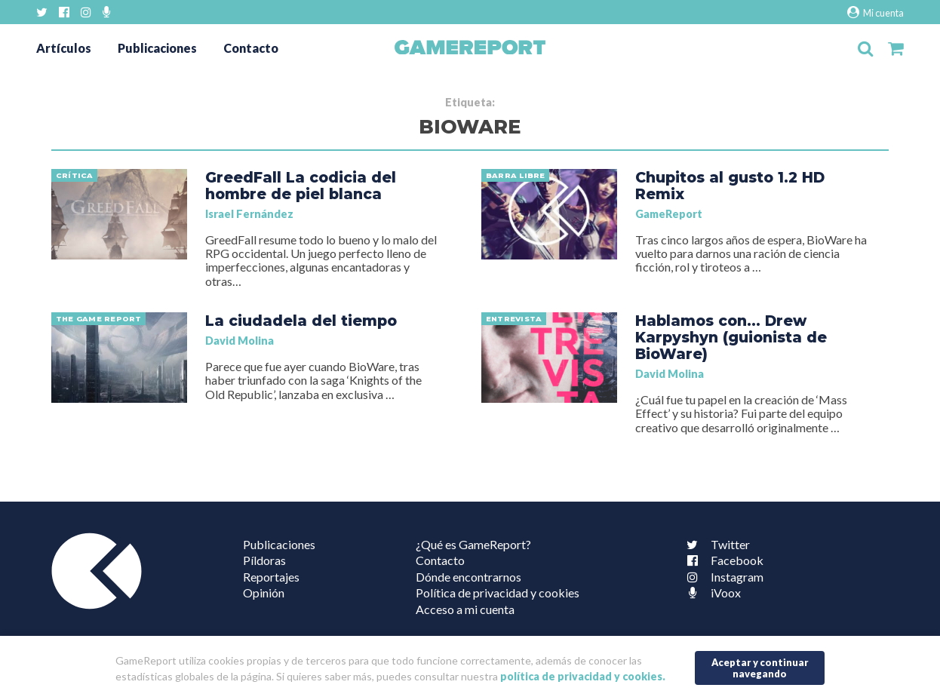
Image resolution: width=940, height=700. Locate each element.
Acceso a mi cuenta (465, 609)
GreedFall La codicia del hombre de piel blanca (300, 185)
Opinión (263, 592)
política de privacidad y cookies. (582, 676)
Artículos (63, 48)
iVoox (710, 592)
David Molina (239, 340)
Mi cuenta (875, 12)
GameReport (668, 213)
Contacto (250, 48)
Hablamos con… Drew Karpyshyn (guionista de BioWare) (731, 337)
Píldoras (264, 560)
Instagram (721, 577)
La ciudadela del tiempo (301, 321)
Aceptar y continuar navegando (760, 668)
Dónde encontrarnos (468, 577)
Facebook (721, 560)
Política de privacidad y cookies (497, 592)
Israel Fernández (249, 213)
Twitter (715, 544)
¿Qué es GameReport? (473, 544)
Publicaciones (157, 48)
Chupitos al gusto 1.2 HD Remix (730, 185)
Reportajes (271, 577)
